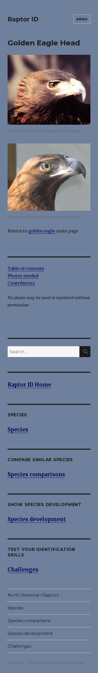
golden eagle (42, 230)
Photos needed (23, 275)
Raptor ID (23, 19)
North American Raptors (33, 595)
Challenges (19, 646)
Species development (30, 633)
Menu (82, 19)
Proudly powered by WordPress (56, 663)
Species (15, 607)
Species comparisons (29, 620)
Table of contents (26, 268)
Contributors (22, 283)
